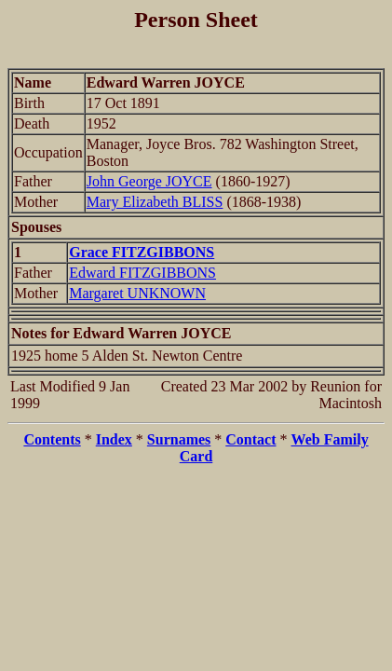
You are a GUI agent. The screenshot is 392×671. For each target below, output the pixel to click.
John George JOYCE (149, 181)
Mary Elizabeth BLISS (155, 202)
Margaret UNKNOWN (137, 293)
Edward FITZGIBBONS (142, 273)
